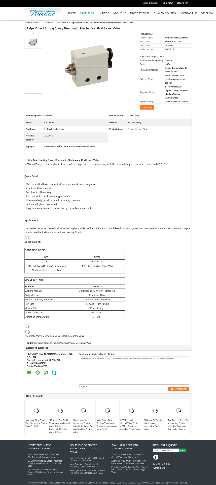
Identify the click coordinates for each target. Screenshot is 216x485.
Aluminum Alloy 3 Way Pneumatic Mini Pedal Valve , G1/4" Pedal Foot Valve (128, 462)
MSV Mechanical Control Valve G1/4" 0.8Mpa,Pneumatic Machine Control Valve (130, 424)
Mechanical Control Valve (55, 23)
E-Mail (156, 463)
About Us (119, 13)
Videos (104, 13)
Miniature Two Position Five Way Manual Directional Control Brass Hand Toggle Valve (129, 469)
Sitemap (165, 463)
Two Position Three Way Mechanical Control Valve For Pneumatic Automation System (178, 424)
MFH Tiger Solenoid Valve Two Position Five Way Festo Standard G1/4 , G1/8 (87, 471)
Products (87, 13)
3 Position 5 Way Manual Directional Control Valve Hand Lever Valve (127, 456)
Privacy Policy (34, 483)
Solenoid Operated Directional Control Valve (85, 448)
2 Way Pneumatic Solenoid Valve (39, 447)
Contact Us (189, 13)
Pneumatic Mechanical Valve (45, 343)
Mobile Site (159, 468)
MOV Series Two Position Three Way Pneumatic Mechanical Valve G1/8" (107, 424)
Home (72, 13)
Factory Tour (140, 13)
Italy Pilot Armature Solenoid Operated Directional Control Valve (86, 459)
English (186, 2)
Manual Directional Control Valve (126, 447)
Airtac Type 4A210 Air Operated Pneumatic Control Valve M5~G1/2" (85, 465)
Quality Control (165, 13)
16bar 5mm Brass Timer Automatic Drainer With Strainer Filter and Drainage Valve (46, 472)
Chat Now (167, 3)
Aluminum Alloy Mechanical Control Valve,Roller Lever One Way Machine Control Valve (83, 426)
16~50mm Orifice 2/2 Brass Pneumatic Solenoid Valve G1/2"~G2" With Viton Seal (45, 463)
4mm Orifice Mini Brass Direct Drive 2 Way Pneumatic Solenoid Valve (44, 456)
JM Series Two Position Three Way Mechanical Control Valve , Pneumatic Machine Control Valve (59, 426)
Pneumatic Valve (66, 343)
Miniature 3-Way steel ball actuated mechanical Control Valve (154, 424)
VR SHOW (207, 13)
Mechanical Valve (83, 343)
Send (182, 450)
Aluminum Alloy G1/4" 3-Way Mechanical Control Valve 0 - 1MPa (36, 423)
